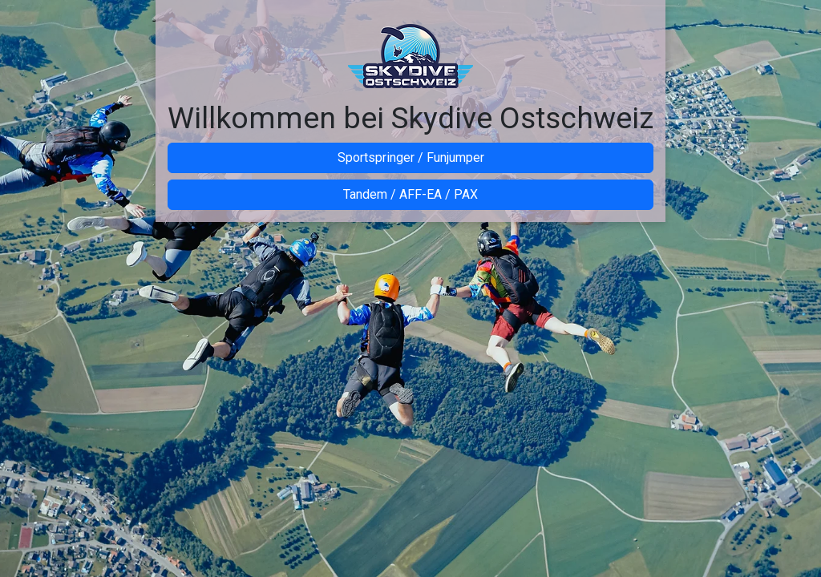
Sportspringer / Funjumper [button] (411, 157)
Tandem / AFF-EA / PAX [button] (410, 194)
